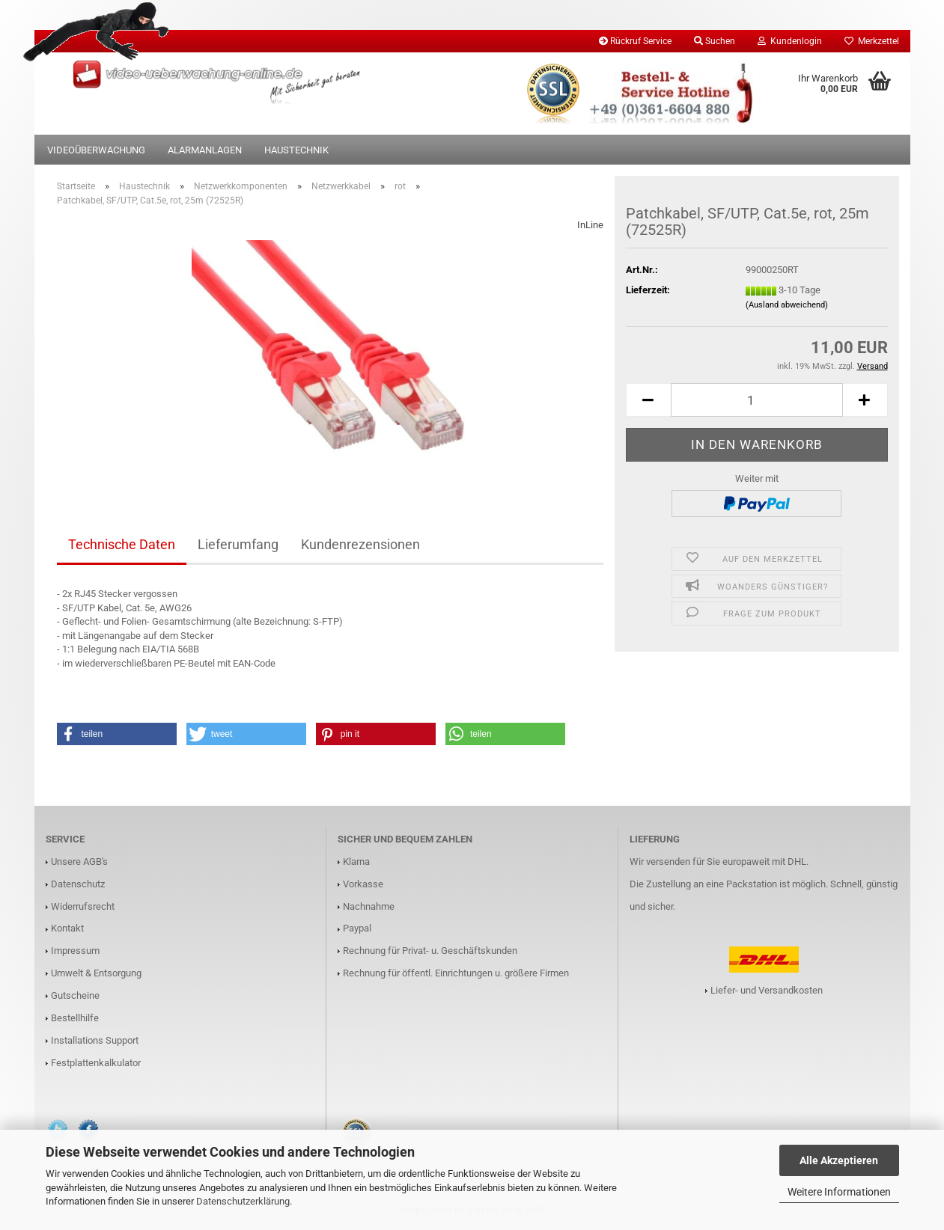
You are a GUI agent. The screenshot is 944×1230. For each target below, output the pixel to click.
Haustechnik (296, 150)
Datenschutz (78, 884)
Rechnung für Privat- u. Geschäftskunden (430, 950)
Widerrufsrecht (83, 906)
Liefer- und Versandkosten (766, 990)
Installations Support (94, 1040)
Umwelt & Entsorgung (96, 973)
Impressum (75, 950)
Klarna (356, 861)
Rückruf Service (635, 41)
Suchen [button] (714, 41)
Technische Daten (121, 544)
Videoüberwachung (96, 150)
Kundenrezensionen (360, 544)
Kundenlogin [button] (790, 41)
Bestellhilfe (75, 1018)
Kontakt (67, 928)
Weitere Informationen (839, 1192)
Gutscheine (75, 995)
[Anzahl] (757, 400)
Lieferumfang (238, 544)
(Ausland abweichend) (787, 305)
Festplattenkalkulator (96, 1062)
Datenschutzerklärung (243, 1201)
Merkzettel (871, 41)
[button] (648, 400)
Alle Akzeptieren (839, 1160)
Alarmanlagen (205, 150)
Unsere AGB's (79, 861)
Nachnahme (369, 906)
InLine (590, 224)
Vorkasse (363, 884)
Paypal (357, 928)
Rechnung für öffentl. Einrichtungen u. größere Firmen (456, 973)
